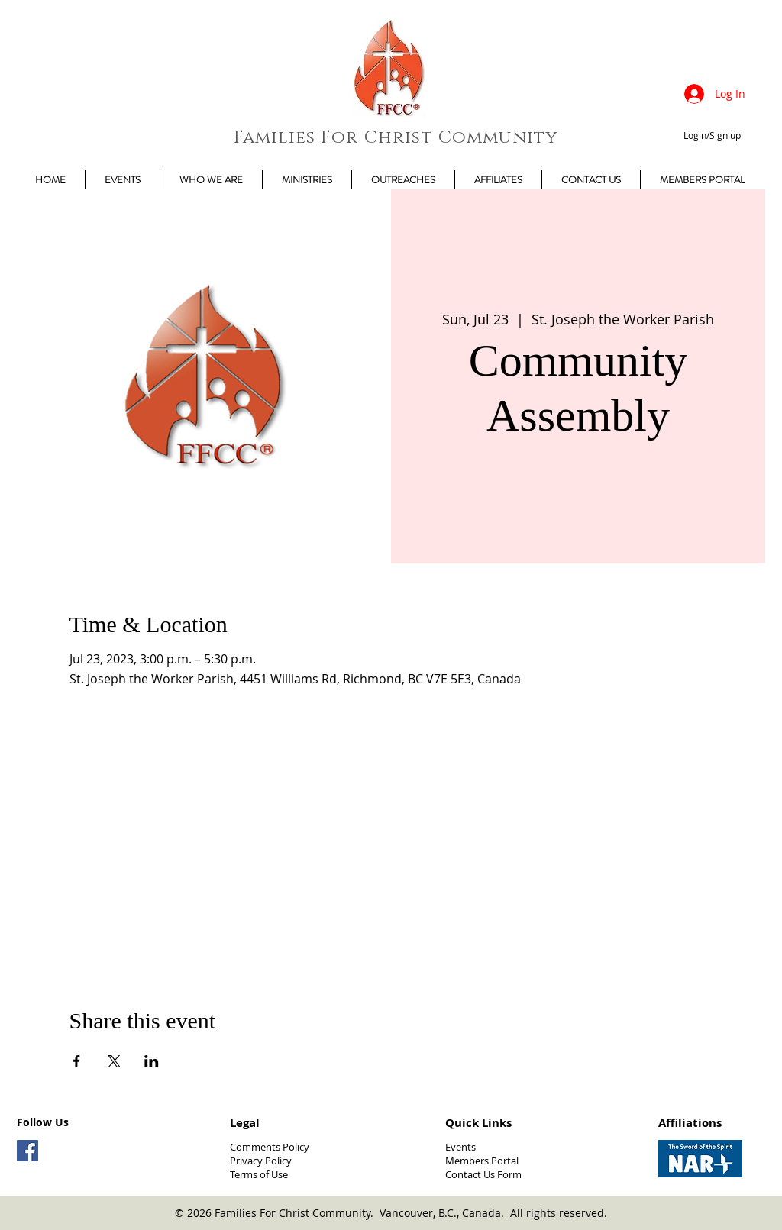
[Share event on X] (114, 1061)
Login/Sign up (712, 135)
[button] (702, 179)
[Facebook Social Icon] (27, 1150)
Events (460, 1147)
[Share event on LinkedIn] (151, 1061)
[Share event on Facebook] (76, 1061)
